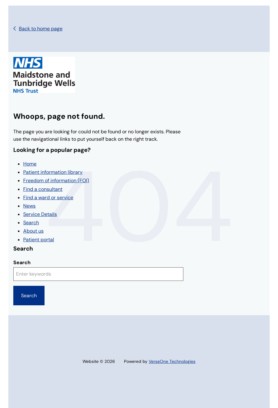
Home (29, 164)
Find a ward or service (48, 197)
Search (31, 222)
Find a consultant (42, 189)
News (29, 206)
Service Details (40, 214)
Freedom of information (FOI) (56, 180)
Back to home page (40, 28)
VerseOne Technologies (172, 361)
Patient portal (38, 239)
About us (33, 231)
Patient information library (53, 172)
